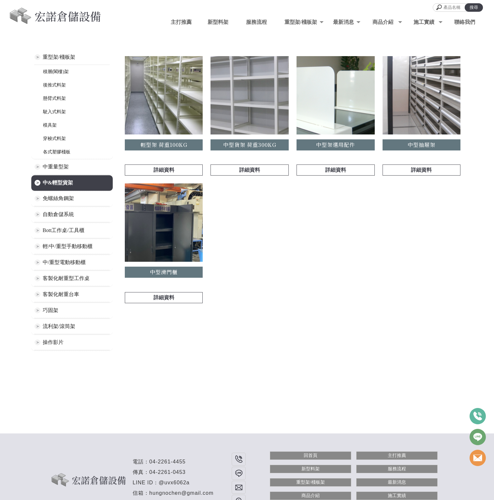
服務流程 (397, 468)
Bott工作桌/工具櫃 (63, 230)
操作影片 (53, 342)
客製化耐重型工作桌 (66, 278)
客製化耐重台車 (61, 294)
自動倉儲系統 (58, 214)
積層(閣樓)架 (56, 71)
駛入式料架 (54, 111)
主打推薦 (397, 455)
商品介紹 (310, 495)
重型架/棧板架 (300, 22)
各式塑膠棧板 (56, 151)
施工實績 (397, 495)
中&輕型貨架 (58, 182)
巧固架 (50, 310)
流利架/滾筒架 (59, 326)
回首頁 (310, 455)
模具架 (50, 125)
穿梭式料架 (54, 138)
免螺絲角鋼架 (58, 198)
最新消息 (397, 482)
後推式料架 (54, 85)
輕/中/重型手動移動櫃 (68, 246)
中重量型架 (56, 166)
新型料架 (310, 468)
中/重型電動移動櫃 (64, 262)
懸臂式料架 (54, 98)
